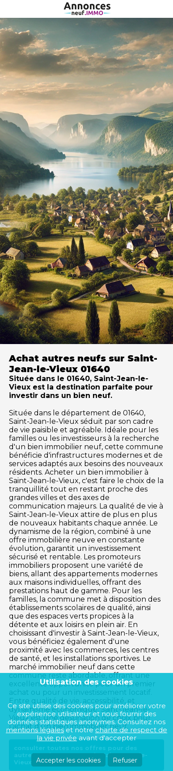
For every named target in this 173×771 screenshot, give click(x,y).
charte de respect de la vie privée (102, 734)
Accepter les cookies (68, 760)
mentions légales (35, 730)
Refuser (125, 760)
